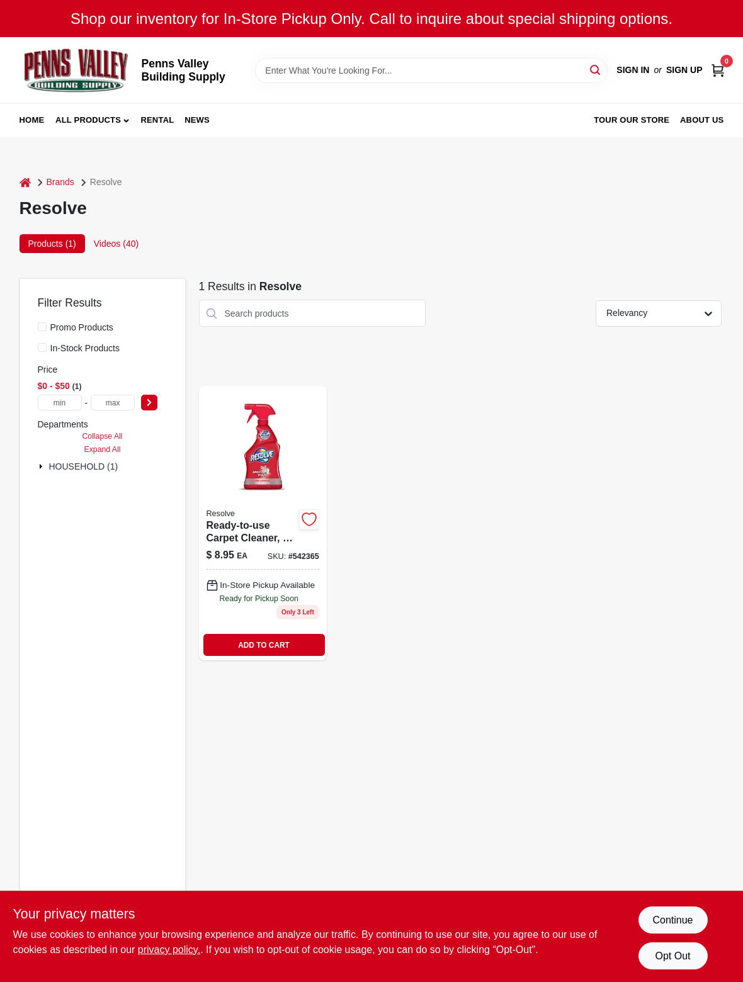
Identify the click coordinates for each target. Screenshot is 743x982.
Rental (157, 120)
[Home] (25, 182)
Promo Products (81, 327)
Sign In (632, 70)
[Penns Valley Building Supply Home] (76, 70)
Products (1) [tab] (52, 244)
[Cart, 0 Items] (718, 70)
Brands (60, 182)
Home (32, 120)
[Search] (596, 69)
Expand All (102, 449)
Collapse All (102, 436)
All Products (88, 120)
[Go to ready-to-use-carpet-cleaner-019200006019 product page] (263, 523)
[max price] (113, 402)
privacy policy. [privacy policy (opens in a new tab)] (169, 949)
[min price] (60, 402)
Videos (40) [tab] (116, 244)
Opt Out (672, 956)
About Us (702, 120)
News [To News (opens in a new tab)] (197, 120)
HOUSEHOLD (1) (83, 466)
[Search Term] (431, 70)
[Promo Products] (42, 326)
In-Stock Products (85, 348)
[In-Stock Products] (42, 347)
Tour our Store (631, 120)
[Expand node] (42, 466)
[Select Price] (149, 402)
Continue (672, 920)
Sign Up (684, 70)
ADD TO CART (264, 645)
